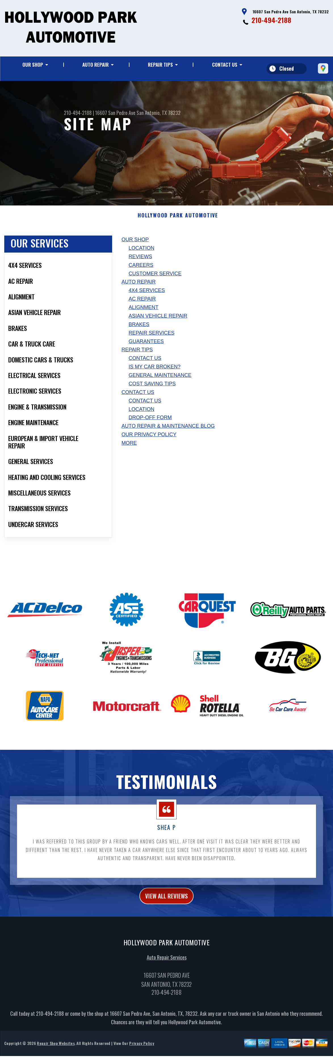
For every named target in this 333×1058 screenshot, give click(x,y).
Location (141, 254)
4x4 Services (147, 296)
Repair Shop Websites (55, 1051)
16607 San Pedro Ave (115, 112)
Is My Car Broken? (155, 372)
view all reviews (166, 902)
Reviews (140, 262)
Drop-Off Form (150, 423)
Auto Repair (95, 64)
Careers (141, 270)
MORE (129, 449)
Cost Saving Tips (152, 389)
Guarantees (146, 347)
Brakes (139, 330)
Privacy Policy (141, 1051)
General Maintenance (160, 381)
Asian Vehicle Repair (158, 321)
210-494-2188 (271, 20)
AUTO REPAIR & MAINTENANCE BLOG (168, 431)
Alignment (143, 313)
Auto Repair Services (167, 965)
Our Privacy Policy (149, 440)
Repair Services (151, 338)
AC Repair (142, 304)
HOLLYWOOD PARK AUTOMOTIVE (178, 221)
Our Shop (32, 64)
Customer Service (155, 279)
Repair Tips (160, 64)
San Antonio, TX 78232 (159, 112)
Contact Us (224, 64)
